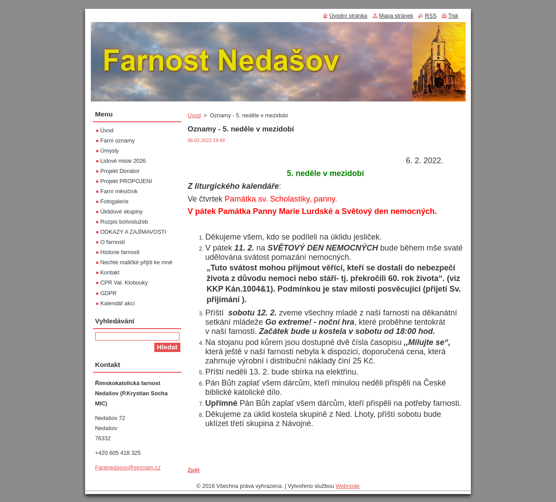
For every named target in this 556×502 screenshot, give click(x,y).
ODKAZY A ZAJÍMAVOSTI (134, 232)
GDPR (109, 293)
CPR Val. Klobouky (124, 282)
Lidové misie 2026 (123, 160)
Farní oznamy (118, 140)
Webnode (348, 488)
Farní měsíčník (119, 191)
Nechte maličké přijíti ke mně (137, 262)
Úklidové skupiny (122, 211)
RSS (431, 15)
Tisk (453, 15)
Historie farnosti (120, 252)
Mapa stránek (396, 15)
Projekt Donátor (120, 171)
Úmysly (110, 150)
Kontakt (110, 272)
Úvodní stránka (348, 15)
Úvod (194, 115)
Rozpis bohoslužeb (124, 221)
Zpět (194, 470)
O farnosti (113, 242)
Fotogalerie (115, 201)
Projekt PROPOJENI (126, 181)
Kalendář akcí (118, 303)
